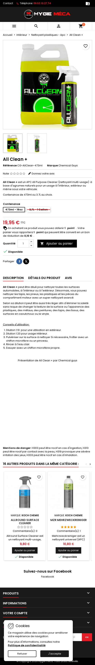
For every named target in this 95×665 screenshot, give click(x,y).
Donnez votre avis (43, 173)
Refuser (22, 654)
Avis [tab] (68, 278)
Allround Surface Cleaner (25, 521)
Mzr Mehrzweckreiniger (68, 520)
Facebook (47, 576)
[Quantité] (23, 244)
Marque (52, 165)
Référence (10, 165)
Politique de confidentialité (26, 645)
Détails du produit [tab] (44, 278)
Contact (8, 3)
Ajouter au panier (56, 243)
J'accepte (54, 654)
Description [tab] (13, 278)
